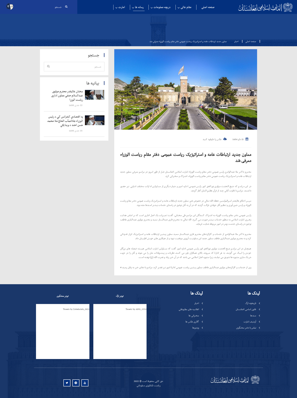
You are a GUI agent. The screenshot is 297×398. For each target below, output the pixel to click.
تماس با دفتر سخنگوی (246, 328)
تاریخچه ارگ (250, 303)
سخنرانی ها (194, 315)
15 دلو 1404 (240, 139)
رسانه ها (139, 7)
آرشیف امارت (250, 321)
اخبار (236, 41)
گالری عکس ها (192, 321)
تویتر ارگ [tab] (119, 296)
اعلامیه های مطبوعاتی (189, 309)
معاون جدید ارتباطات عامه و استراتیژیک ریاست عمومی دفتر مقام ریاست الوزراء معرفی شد (185, 157)
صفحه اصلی (207, 7)
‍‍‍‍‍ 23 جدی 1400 (76, 130)
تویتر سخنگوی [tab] (62, 296)
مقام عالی (186, 7)
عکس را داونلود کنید (215, 139)
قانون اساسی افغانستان (246, 309)
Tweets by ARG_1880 (136, 309)
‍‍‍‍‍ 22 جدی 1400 (76, 105)
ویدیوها (195, 328)
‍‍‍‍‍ (66, 95)
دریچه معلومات (162, 7)
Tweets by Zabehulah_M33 (76, 309)
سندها (253, 315)
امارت (121, 7)
